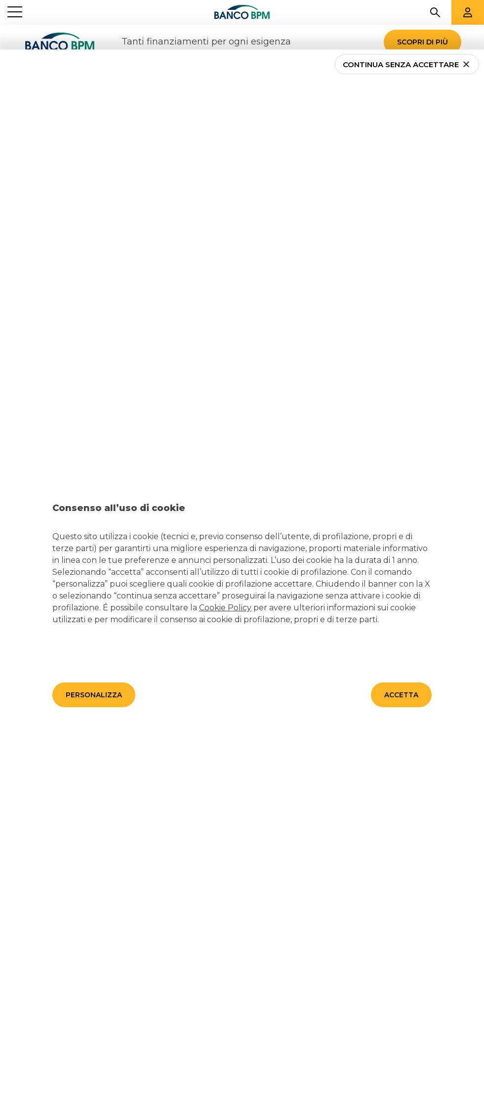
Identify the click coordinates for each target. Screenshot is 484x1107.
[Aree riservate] (467, 12)
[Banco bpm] (242, 12)
